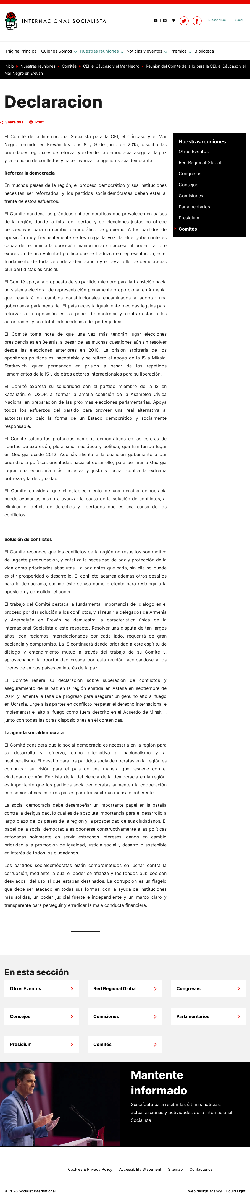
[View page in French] (171, 20)
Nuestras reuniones (202, 144)
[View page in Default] (154, 20)
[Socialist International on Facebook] (197, 21)
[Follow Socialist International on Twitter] (184, 21)
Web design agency (205, 1191)
